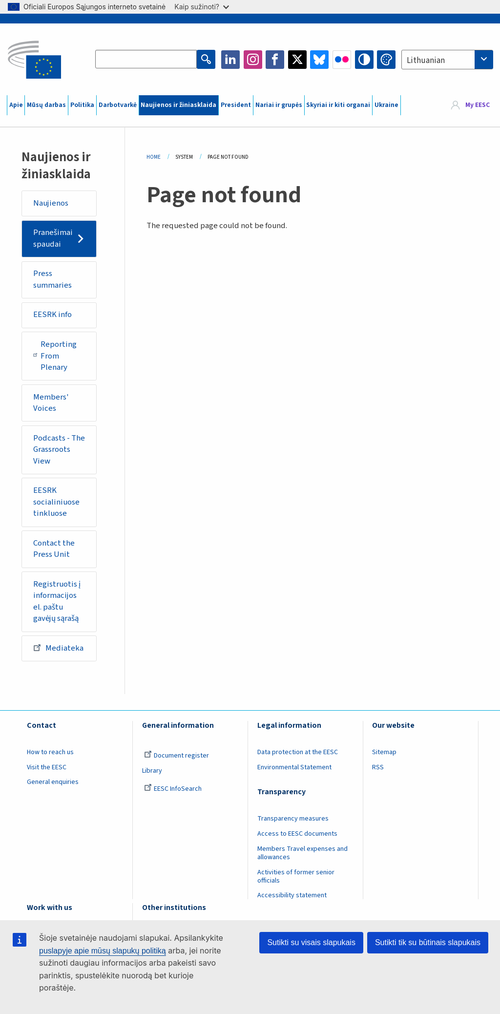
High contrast (364, 59)
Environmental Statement (294, 767)
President (236, 105)
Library (152, 771)
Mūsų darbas (46, 105)
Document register (176, 755)
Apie (16, 105)
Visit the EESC (46, 767)
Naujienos (50, 203)
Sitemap (384, 752)
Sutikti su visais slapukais (311, 942)
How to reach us (50, 752)
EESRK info (52, 314)
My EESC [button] (477, 105)
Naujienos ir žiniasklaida (178, 105)
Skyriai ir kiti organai (338, 105)
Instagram (253, 59)
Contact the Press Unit (54, 549)
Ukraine (386, 105)
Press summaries (52, 279)
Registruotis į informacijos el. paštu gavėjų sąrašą (57, 601)
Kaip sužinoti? (201, 6)
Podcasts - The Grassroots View (59, 449)
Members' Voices (51, 403)
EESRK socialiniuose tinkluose (56, 502)
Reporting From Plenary (55, 355)
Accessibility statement (292, 895)
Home (153, 157)
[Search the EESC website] (146, 59)
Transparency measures (293, 819)
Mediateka (58, 647)
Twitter (297, 59)
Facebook (275, 59)
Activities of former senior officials (295, 876)
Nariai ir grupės (278, 105)
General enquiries (53, 782)
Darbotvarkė (118, 105)
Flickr (342, 59)
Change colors (386, 59)
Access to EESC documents (297, 834)
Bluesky (319, 59)
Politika (82, 105)
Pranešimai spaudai (53, 238)
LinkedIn (230, 59)
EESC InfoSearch (173, 789)
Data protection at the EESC (297, 752)
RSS (378, 767)
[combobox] (447, 59)
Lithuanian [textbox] (426, 60)
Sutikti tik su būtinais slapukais (427, 942)
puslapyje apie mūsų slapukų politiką (102, 951)
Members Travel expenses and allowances (302, 853)
